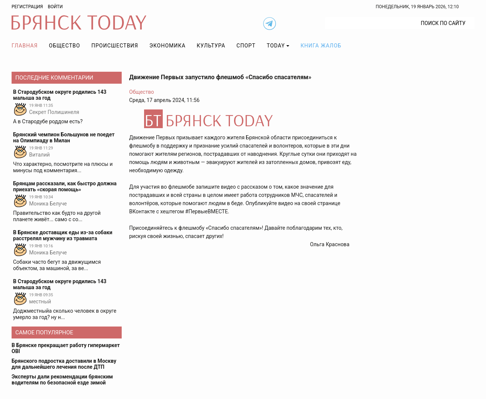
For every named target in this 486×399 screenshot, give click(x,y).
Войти (55, 6)
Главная (25, 46)
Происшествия (114, 46)
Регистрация (27, 6)
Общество (64, 46)
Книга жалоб (320, 46)
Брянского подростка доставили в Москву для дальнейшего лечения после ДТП (64, 364)
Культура (211, 46)
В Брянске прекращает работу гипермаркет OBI (66, 348)
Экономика (167, 46)
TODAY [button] (276, 46)
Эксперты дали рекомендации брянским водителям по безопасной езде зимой (62, 380)
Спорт (246, 46)
